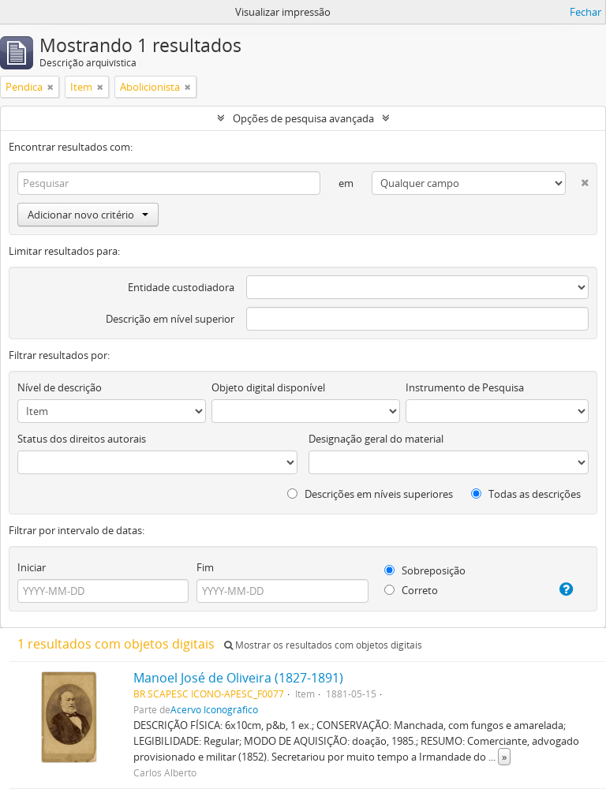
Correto (411, 590)
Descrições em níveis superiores (370, 494)
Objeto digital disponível (268, 387)
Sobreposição (425, 570)
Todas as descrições (526, 494)
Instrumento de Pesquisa (465, 387)
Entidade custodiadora (181, 287)
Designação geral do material (376, 439)
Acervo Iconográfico (214, 709)
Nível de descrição (59, 387)
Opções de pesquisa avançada (303, 118)
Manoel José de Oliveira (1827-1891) (238, 677)
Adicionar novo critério (88, 215)
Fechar (585, 12)
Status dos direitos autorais (81, 439)
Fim (205, 567)
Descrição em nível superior (170, 319)
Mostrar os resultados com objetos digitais (323, 645)
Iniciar (31, 567)
